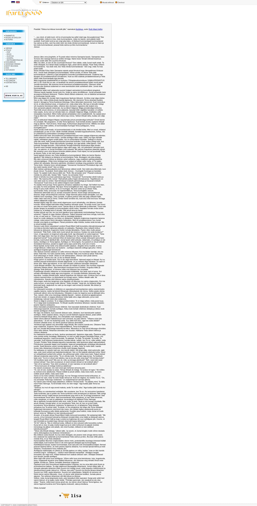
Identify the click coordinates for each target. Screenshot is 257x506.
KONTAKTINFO (11, 83)
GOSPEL (10, 58)
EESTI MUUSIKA (11, 66)
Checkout (121, 2)
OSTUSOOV (10, 70)
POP (8, 52)
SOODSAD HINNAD (12, 64)
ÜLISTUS (10, 56)
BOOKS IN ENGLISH (13, 38)
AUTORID (9, 40)
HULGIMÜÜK (10, 81)
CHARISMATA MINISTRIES (27, 505)
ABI (6, 86)
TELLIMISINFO (11, 79)
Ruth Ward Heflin (95, 29)
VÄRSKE (8, 48)
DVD (7, 68)
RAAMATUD (9, 36)
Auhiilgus (79, 29)
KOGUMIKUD (10, 62)
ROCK (9, 54)
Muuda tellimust (108, 2)
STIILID (8, 50)
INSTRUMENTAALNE (15, 60)
